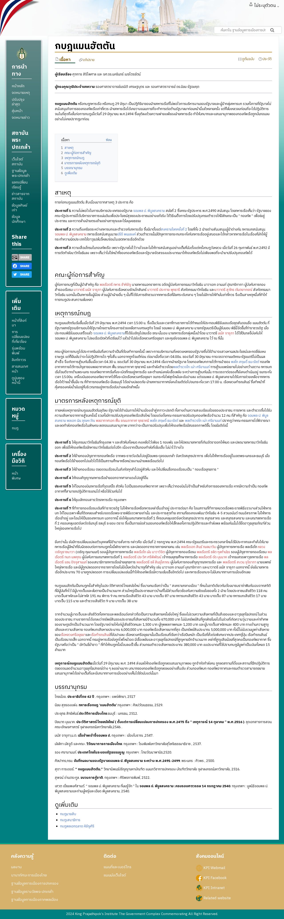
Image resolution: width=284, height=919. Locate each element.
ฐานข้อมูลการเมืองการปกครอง (34, 883)
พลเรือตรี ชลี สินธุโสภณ (153, 562)
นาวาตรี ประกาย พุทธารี (163, 290)
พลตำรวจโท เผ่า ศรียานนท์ (191, 367)
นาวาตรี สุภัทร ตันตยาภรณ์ (233, 290)
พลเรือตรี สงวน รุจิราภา (239, 562)
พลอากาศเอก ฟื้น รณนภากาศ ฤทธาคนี (122, 421)
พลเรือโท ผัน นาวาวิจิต (149, 552)
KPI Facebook (215, 878)
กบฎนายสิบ (68, 814)
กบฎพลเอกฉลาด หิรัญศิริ (77, 826)
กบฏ (15, 428)
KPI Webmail (214, 868)
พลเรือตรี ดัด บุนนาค (213, 557)
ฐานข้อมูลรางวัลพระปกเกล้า (32, 892)
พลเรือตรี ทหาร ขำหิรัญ (115, 285)
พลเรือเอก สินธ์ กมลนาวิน (198, 547)
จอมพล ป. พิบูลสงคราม (149, 211)
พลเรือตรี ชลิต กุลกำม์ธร (213, 552)
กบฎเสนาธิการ (70, 820)
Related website (217, 898)
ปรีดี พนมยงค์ (126, 234)
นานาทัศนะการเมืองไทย (29, 875)
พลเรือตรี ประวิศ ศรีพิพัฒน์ (142, 557)
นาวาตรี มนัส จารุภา (87, 290)
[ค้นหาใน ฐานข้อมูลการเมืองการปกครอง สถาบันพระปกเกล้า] (248, 30)
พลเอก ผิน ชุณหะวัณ (81, 421)
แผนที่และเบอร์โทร (117, 867)
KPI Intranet (214, 888)
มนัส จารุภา (226, 333)
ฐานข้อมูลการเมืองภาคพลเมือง (34, 900)
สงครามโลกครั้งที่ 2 (174, 229)
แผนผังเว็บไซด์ (115, 875)
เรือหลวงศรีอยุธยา (73, 635)
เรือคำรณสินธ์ (100, 635)
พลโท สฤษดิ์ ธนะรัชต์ (245, 362)
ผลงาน (16, 867)
